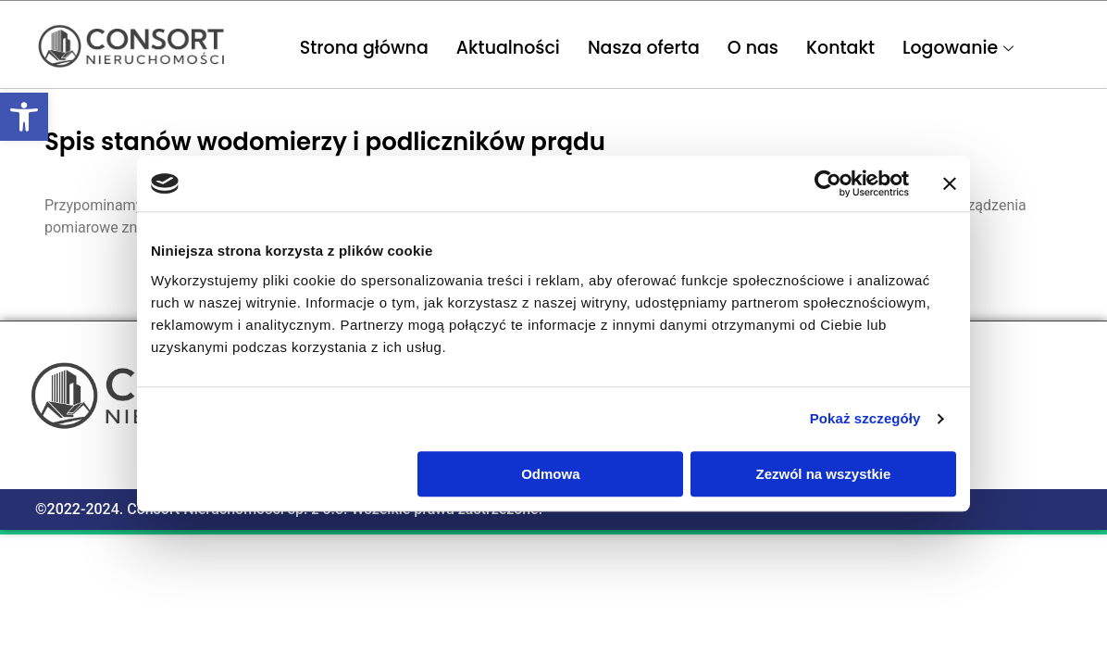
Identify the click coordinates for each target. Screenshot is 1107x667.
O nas (753, 47)
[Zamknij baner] (949, 183)
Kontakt (840, 47)
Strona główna (364, 47)
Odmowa (550, 474)
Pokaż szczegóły (865, 418)
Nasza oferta (644, 47)
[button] (24, 117)
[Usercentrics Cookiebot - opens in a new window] (828, 183)
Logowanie (960, 47)
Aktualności (508, 47)
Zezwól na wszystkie (823, 474)
